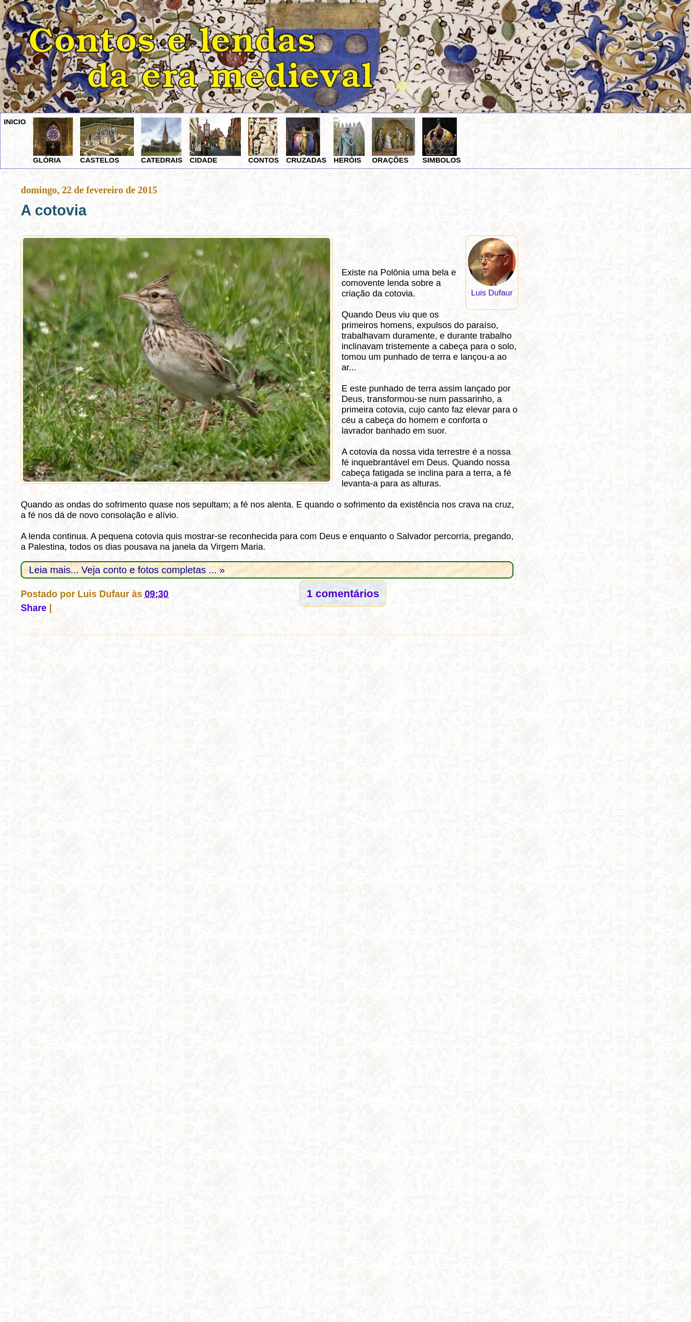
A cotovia (53, 210)
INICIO (15, 122)
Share (34, 607)
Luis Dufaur (492, 292)
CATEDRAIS (161, 141)
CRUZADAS (306, 141)
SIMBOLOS (441, 141)
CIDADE (215, 141)
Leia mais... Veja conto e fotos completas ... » (127, 570)
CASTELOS (107, 141)
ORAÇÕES (393, 141)
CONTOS (263, 141)
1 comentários (343, 594)
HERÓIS (349, 141)
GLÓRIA (53, 141)
